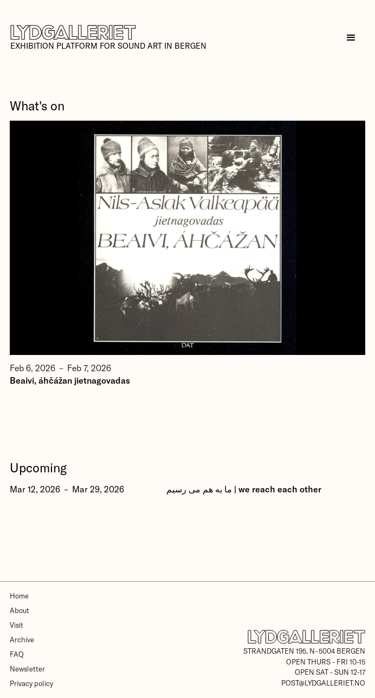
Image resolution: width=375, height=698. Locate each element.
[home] (108, 38)
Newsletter (27, 668)
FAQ (17, 654)
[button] (351, 37)
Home (19, 595)
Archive (22, 639)
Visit (16, 625)
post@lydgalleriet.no (323, 683)
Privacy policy (31, 683)
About (19, 610)
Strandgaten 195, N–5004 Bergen (304, 651)
